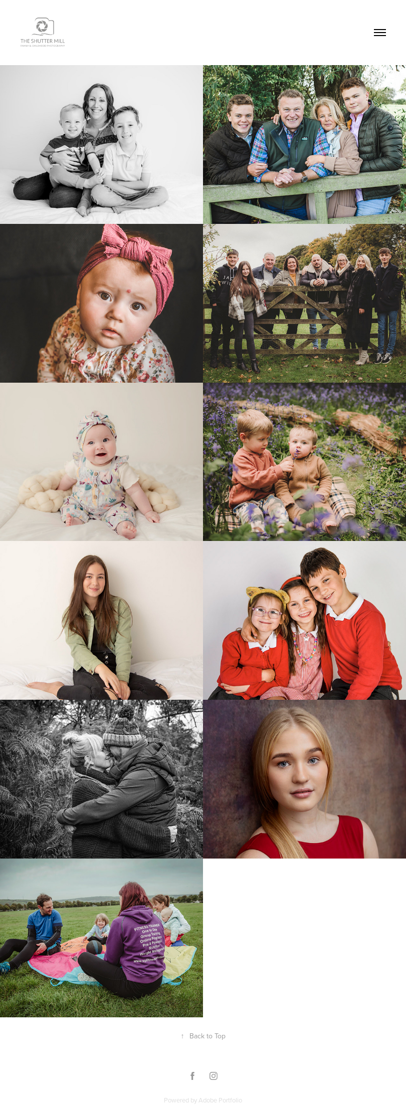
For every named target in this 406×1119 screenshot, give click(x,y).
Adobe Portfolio (220, 1099)
